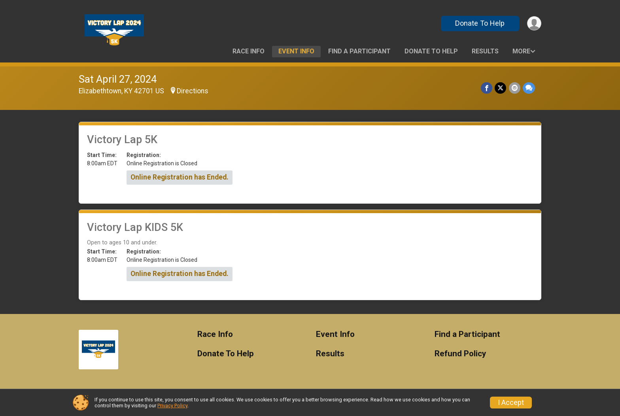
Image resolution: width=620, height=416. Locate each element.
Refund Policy (460, 353)
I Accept (511, 403)
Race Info (248, 51)
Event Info (296, 51)
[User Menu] (534, 23)
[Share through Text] (529, 88)
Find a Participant (359, 51)
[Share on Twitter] (501, 88)
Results (485, 51)
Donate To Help (480, 23)
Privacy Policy (172, 405)
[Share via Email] (514, 88)
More (521, 51)
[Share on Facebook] (487, 88)
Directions (192, 91)
